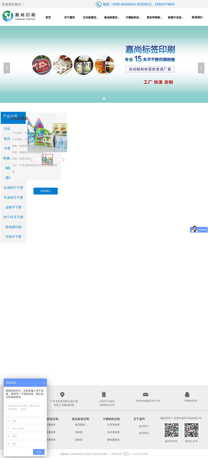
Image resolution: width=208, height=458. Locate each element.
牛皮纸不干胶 (13, 197)
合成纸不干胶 (13, 187)
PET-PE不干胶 (13, 217)
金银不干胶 (13, 207)
